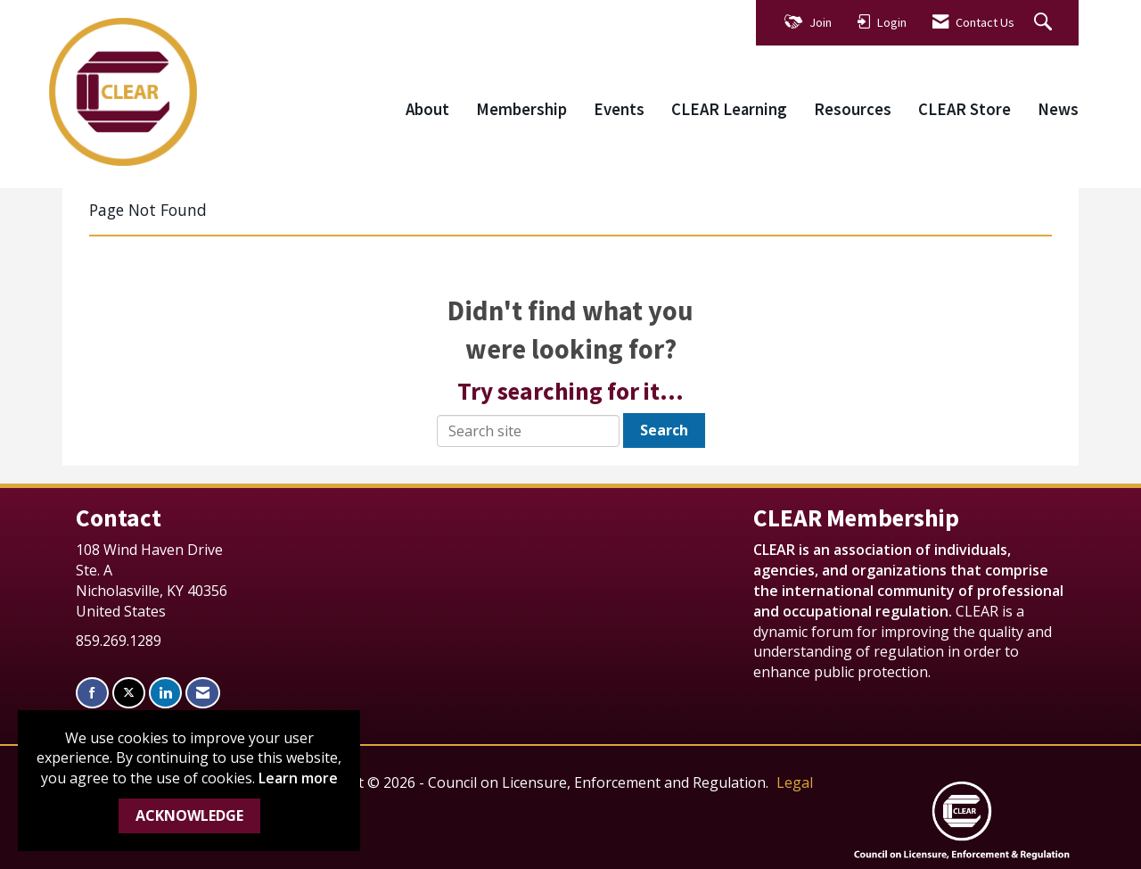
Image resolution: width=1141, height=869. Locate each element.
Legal (794, 782)
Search (664, 430)
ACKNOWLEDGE (189, 815)
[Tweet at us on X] (128, 692)
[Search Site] (1045, 23)
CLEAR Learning (729, 109)
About (427, 109)
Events (619, 109)
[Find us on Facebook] (92, 692)
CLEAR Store (964, 109)
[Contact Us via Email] (202, 692)
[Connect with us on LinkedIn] (165, 692)
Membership (521, 109)
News (1058, 109)
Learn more (298, 778)
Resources (852, 109)
